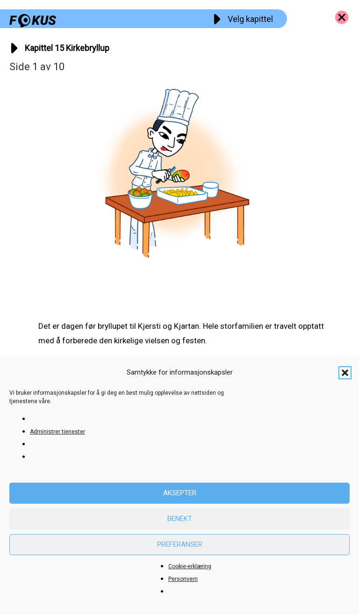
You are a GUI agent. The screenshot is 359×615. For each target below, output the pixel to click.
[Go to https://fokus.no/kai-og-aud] (342, 17)
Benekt (179, 518)
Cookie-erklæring (189, 566)
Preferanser (179, 544)
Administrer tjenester (57, 431)
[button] (345, 372)
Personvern (183, 579)
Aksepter (179, 493)
